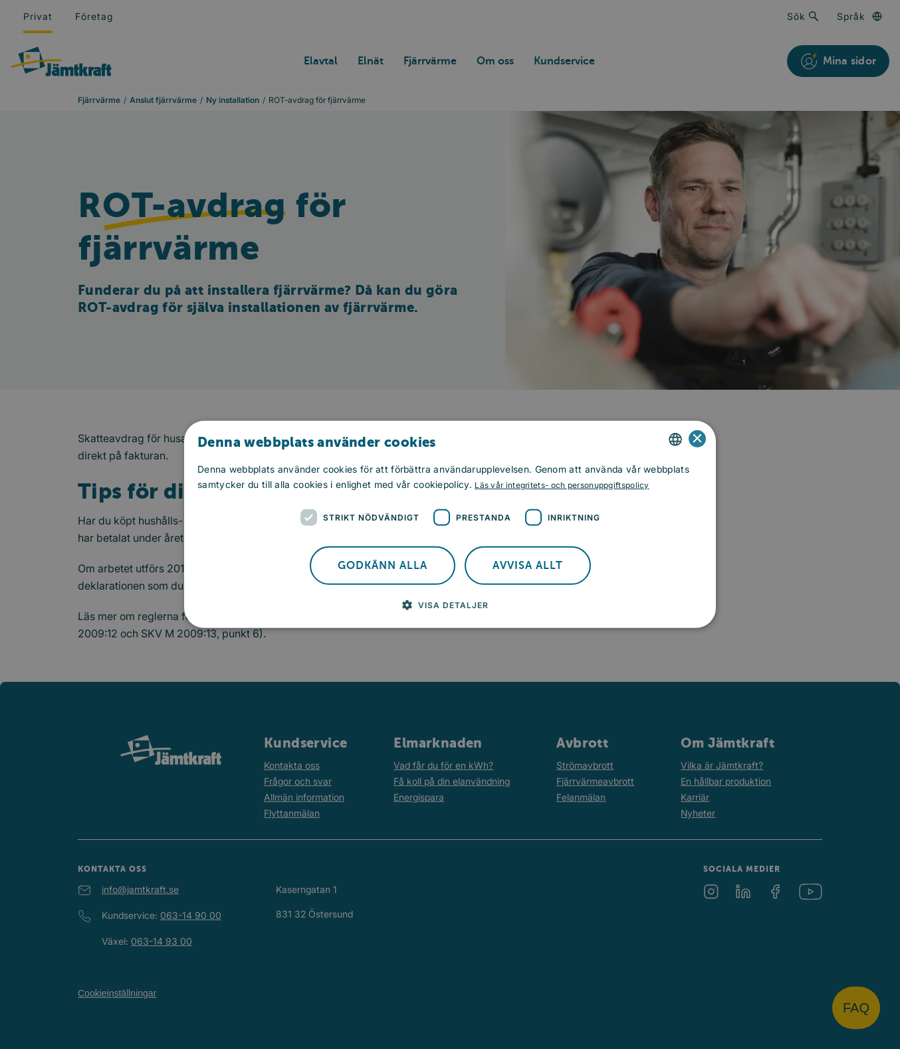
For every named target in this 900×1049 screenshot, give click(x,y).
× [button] (697, 438)
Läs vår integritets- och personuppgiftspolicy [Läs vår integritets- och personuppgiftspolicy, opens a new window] (562, 485)
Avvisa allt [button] (528, 566)
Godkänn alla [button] (382, 566)
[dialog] (450, 524)
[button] (450, 604)
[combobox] (675, 439)
